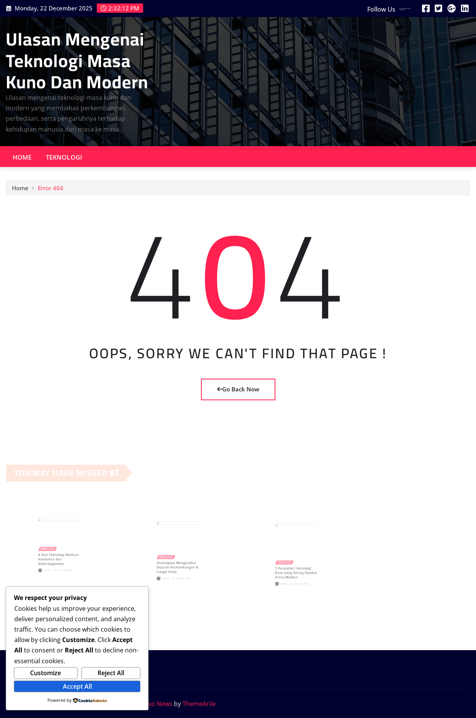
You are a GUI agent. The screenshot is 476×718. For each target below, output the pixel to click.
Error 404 (50, 189)
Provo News (155, 703)
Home (22, 157)
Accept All (77, 686)
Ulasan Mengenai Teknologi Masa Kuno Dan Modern (77, 60)
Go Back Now (238, 389)
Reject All (111, 673)
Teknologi (64, 157)
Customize (45, 673)
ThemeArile (199, 703)
